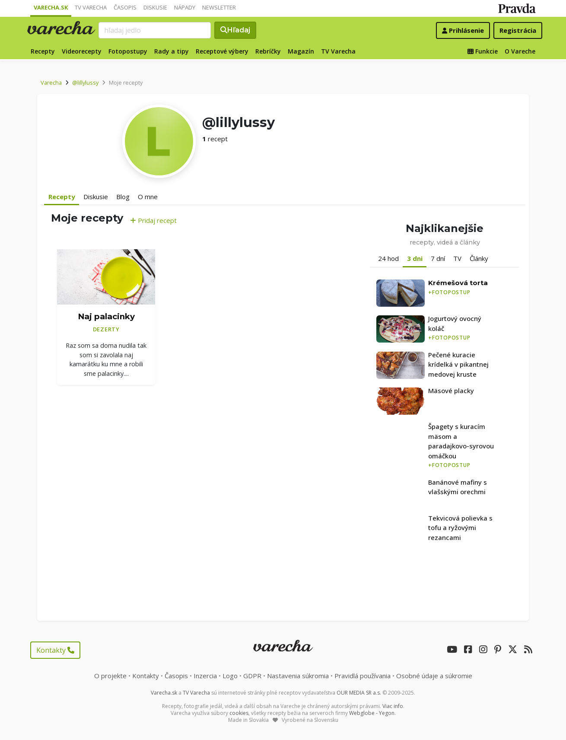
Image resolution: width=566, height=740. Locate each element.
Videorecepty (82, 51)
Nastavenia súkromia (298, 675)
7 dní (438, 258)
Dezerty (106, 329)
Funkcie (482, 51)
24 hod (388, 258)
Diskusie (155, 7)
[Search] (155, 30)
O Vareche (520, 51)
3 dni (415, 258)
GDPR (252, 675)
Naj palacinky (106, 316)
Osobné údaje (434, 675)
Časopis (125, 7)
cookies (238, 713)
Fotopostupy (127, 51)
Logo (230, 675)
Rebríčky (268, 51)
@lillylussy (85, 82)
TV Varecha (91, 7)
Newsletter (219, 7)
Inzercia (205, 675)
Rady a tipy (171, 51)
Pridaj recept (153, 220)
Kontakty (55, 650)
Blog (123, 196)
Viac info (392, 706)
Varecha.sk (51, 7)
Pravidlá (362, 675)
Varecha (51, 82)
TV (457, 258)
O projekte (110, 675)
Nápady (184, 7)
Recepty (43, 51)
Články (479, 258)
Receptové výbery (222, 51)
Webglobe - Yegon (371, 713)
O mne (148, 196)
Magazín (301, 51)
